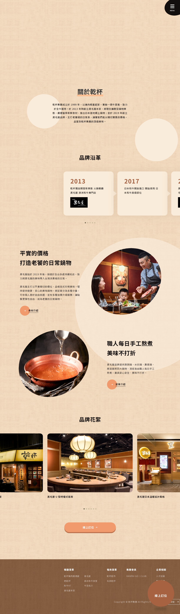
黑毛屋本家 (69, 590)
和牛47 (67, 585)
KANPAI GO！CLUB (136, 576)
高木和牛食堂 (90, 580)
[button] (85, 222)
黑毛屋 (87, 576)
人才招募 (160, 576)
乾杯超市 (111, 576)
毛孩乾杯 (111, 580)
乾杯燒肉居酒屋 (71, 576)
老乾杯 (67, 580)
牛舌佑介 (88, 585)
